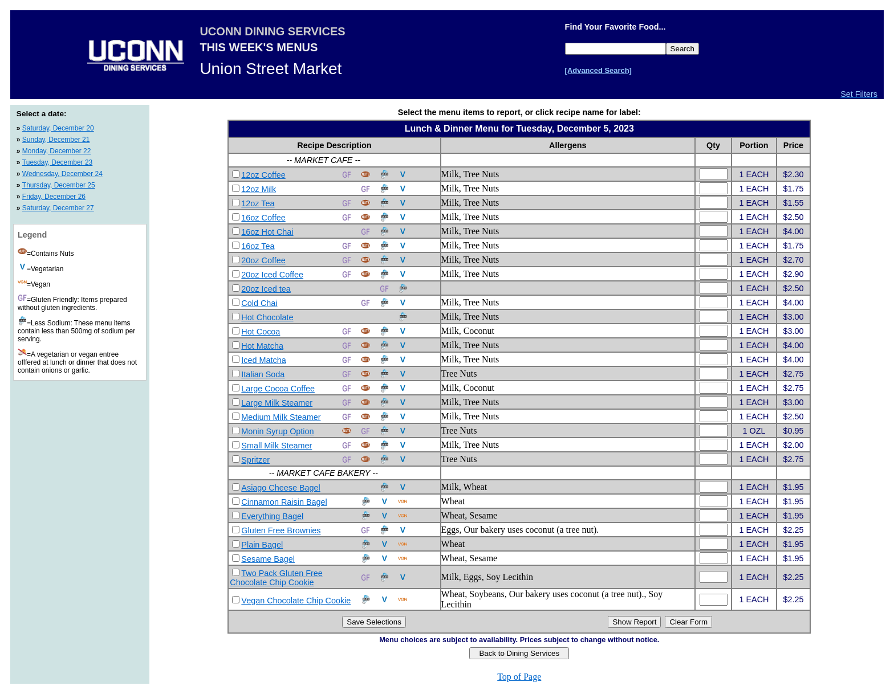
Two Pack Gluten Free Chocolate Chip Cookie (276, 578)
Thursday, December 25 (58, 185)
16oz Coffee (263, 217)
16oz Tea (257, 246)
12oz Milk (258, 189)
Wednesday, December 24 (62, 174)
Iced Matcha (263, 360)
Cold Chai (259, 303)
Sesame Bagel (268, 559)
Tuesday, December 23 (57, 162)
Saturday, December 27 (58, 208)
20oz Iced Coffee (272, 274)
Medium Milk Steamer (280, 417)
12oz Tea (257, 203)
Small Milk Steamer (276, 445)
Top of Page (519, 676)
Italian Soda (263, 374)
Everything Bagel (272, 516)
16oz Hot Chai (267, 231)
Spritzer (255, 459)
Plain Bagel (262, 544)
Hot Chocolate (267, 317)
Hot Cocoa (260, 331)
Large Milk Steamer (276, 402)
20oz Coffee (263, 260)
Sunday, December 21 (56, 140)
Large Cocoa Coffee (278, 388)
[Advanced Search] (598, 70)
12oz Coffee (263, 174)
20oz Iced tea (265, 288)
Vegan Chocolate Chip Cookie (296, 600)
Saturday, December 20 (58, 128)
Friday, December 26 (54, 197)
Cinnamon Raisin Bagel (284, 502)
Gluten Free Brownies (280, 530)
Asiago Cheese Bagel (280, 487)
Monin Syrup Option (277, 431)
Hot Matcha (262, 345)
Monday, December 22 (56, 151)
